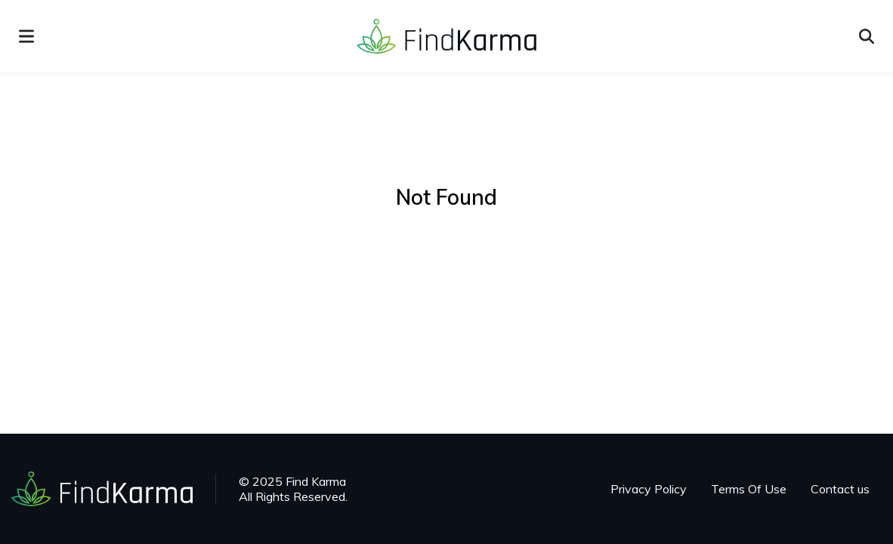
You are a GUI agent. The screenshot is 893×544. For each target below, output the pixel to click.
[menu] (26, 36)
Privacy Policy (648, 488)
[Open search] (866, 36)
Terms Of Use (748, 488)
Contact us (840, 488)
